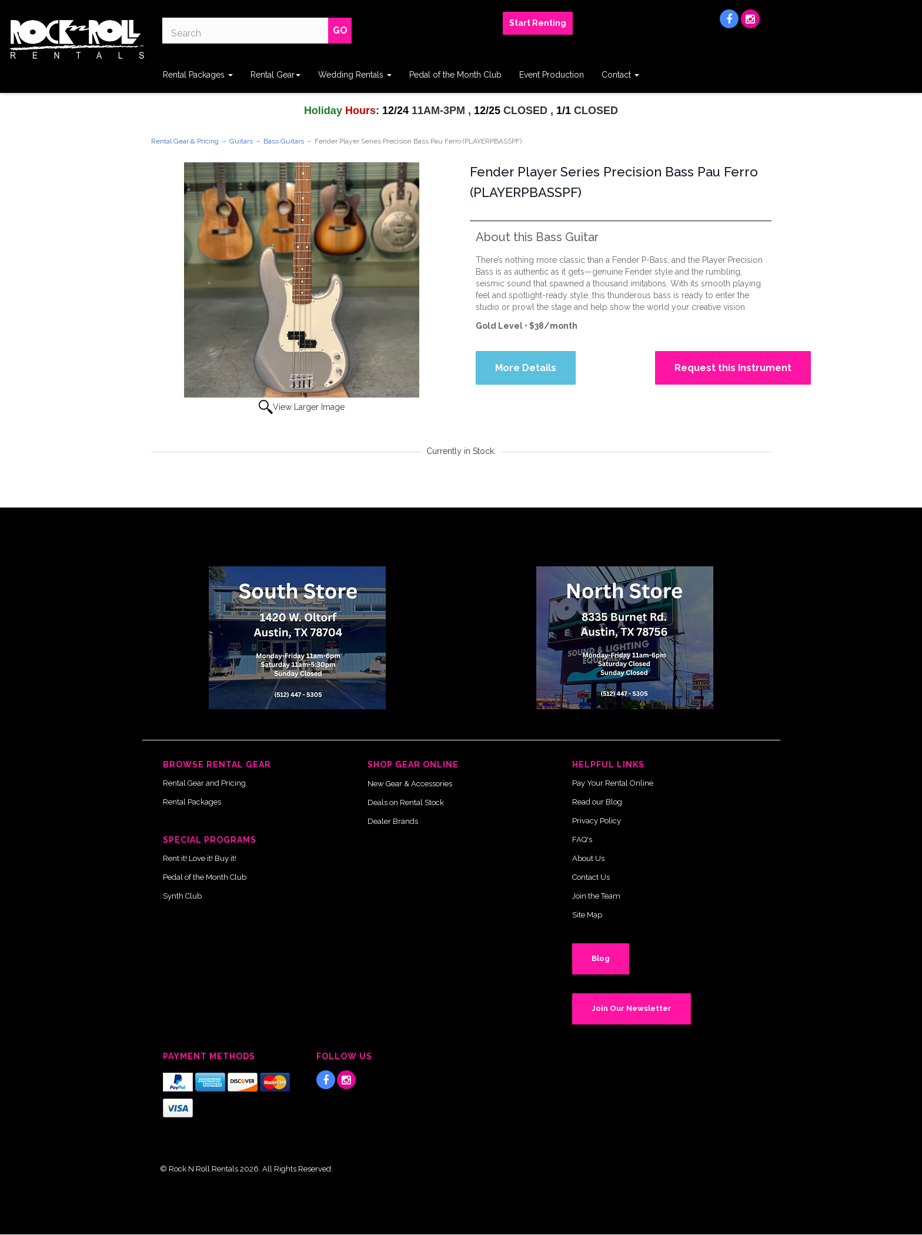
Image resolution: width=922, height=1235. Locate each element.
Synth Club (182, 896)
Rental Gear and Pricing (204, 783)
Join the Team (596, 896)
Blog (601, 958)
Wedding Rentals (355, 74)
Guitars (241, 141)
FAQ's (582, 839)
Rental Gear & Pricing (185, 141)
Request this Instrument (732, 367)
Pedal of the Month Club (455, 74)
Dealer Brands (393, 821)
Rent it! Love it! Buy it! (199, 858)
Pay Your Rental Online (612, 783)
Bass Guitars (283, 141)
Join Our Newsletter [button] (632, 1008)
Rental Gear (275, 74)
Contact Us (591, 877)
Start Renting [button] (537, 23)
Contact (620, 74)
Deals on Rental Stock (406, 802)
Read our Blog (597, 801)
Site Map (587, 914)
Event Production (551, 74)
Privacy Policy (596, 820)
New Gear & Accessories (410, 783)
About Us (588, 858)
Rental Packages (198, 74)
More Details (525, 367)
